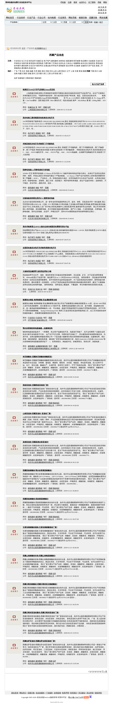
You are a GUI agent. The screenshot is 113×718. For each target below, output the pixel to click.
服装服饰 (69, 61)
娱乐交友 (84, 63)
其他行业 (32, 68)
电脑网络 (76, 63)
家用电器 (39, 63)
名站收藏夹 (40, 693)
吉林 (15, 74)
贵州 (33, 74)
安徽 (29, 74)
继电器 (38, 159)
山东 (55, 71)
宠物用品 (17, 68)
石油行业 (99, 61)
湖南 (39, 71)
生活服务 (76, 66)
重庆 (41, 74)
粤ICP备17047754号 (75, 697)
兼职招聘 (24, 66)
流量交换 (31, 693)
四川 (96, 71)
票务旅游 (99, 63)
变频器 (38, 133)
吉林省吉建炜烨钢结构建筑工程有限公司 (43, 349)
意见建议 (81, 693)
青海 (80, 71)
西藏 (45, 107)
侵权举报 (98, 693)
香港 (57, 74)
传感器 (38, 237)
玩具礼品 (62, 63)
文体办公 (69, 63)
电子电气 (47, 61)
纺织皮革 (32, 61)
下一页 (104, 671)
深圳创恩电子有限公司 (37, 136)
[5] (98, 671)
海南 (27, 71)
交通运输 (47, 66)
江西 (49, 74)
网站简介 (23, 693)
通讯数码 (24, 68)
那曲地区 (55, 403)
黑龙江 (63, 71)
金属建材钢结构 (42, 346)
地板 (37, 188)
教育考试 (39, 66)
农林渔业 (62, 61)
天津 (35, 71)
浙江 (45, 74)
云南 (100, 71)
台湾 (53, 74)
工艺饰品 (54, 63)
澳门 (61, 74)
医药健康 (76, 61)
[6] (100, 671)
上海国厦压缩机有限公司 (37, 110)
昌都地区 (55, 289)
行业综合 (17, 61)
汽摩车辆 (47, 63)
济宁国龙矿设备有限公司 (38, 320)
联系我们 (73, 693)
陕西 (25, 74)
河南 (47, 71)
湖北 (43, 71)
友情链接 (57, 693)
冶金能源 (91, 61)
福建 (31, 71)
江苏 (37, 74)
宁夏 (92, 71)
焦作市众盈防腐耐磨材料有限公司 (41, 377)
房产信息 (91, 66)
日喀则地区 (56, 602)
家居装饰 (32, 63)
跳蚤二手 (99, 66)
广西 (19, 71)
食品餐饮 (84, 61)
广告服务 (49, 693)
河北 (51, 71)
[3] (93, 671)
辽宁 (68, 71)
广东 (15, 71)
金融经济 (84, 66)
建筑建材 (54, 61)
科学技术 (54, 66)
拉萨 (49, 107)
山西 (59, 71)
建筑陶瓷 (39, 375)
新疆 (84, 71)
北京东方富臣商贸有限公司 (38, 190)
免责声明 (65, 693)
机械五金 (39, 61)
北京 (23, 71)
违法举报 (89, 693)
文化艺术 (32, 66)
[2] (90, 671)
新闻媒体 (62, 66)
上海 (72, 71)
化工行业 (24, 61)
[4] (95, 671)
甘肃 (76, 71)
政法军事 (69, 66)
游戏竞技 (91, 63)
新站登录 (14, 693)
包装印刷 (24, 63)
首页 (23, 48)
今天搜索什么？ (41, 48)
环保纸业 (17, 63)
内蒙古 (20, 74)
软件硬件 (17, 66)
